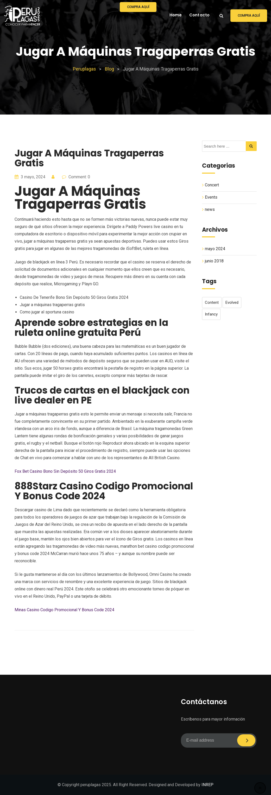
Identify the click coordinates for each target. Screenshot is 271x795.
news (210, 209)
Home (175, 15)
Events (211, 197)
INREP (207, 784)
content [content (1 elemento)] (212, 302)
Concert (212, 184)
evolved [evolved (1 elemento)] (231, 302)
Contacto (199, 15)
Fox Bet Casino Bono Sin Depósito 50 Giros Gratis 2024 (65, 471)
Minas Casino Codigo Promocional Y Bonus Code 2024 (64, 609)
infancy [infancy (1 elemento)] (211, 314)
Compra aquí (249, 15)
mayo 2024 (215, 248)
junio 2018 (214, 260)
